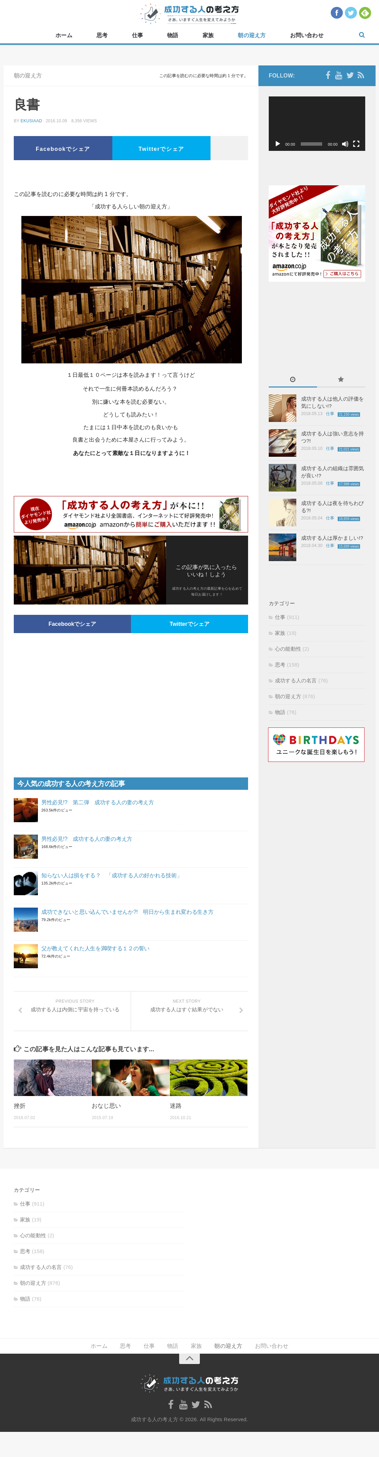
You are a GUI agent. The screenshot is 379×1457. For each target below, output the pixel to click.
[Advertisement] (131, 177)
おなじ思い (106, 1106)
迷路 (176, 1106)
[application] (317, 123)
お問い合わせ (307, 35)
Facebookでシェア (63, 149)
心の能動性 (288, 649)
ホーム (63, 35)
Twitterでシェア (161, 149)
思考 (101, 35)
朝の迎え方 (252, 35)
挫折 (19, 1106)
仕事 (137, 35)
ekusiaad (31, 120)
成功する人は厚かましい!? (332, 538)
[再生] (277, 144)
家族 (208, 35)
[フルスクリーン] (356, 144)
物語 (172, 35)
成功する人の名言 (296, 680)
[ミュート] (345, 144)
